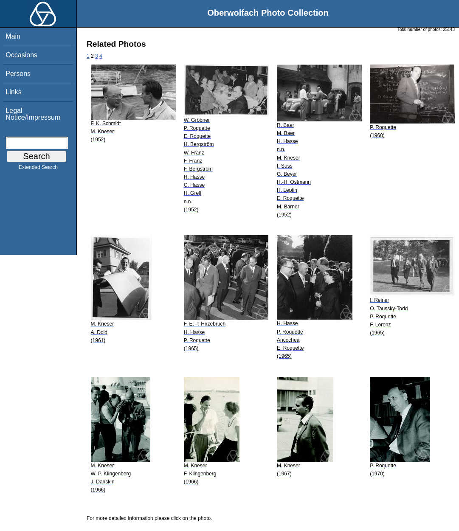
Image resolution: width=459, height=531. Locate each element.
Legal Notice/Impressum (33, 114)
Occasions (21, 55)
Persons (18, 73)
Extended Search (38, 168)
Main (13, 36)
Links (13, 92)
